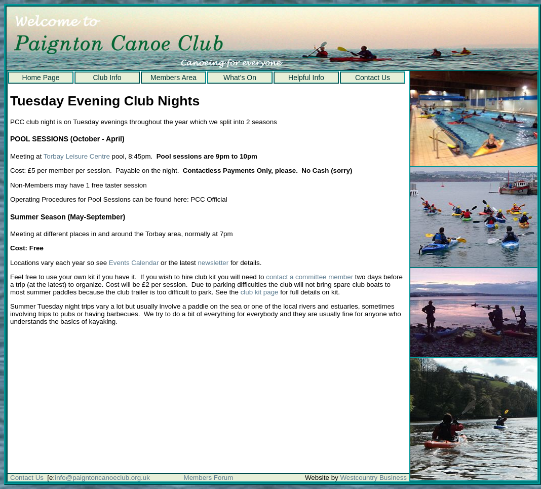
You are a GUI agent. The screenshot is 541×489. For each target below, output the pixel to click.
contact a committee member (309, 277)
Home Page (41, 77)
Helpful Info (306, 77)
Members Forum (209, 477)
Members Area (173, 77)
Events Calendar (134, 263)
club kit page (260, 292)
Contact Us (372, 77)
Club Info (107, 77)
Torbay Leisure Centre (77, 156)
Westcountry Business (373, 477)
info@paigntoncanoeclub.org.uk (102, 477)
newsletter (213, 263)
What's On (239, 77)
